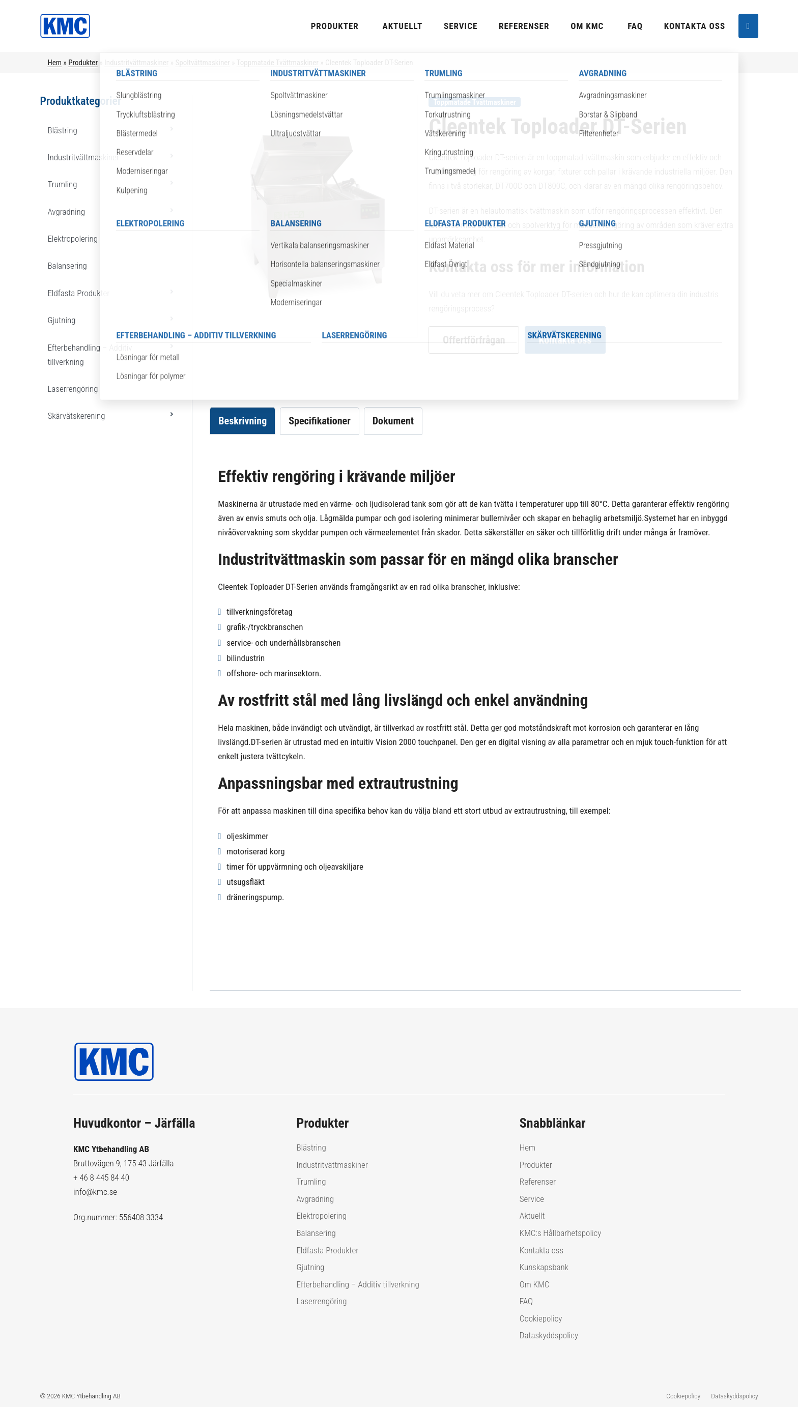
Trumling (62, 184)
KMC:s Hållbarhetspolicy (561, 1233)
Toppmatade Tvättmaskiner (278, 62)
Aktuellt (403, 26)
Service (460, 26)
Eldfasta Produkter (78, 293)
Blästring (62, 130)
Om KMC (587, 26)
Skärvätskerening (76, 416)
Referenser (524, 26)
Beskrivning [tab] (242, 421)
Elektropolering (72, 239)
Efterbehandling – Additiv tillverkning (89, 354)
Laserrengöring (72, 389)
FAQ (635, 26)
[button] (171, 128)
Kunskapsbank (544, 1267)
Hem (54, 62)
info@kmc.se (95, 1192)
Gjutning (61, 320)
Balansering (67, 266)
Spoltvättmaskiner (202, 62)
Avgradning (66, 212)
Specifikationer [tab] (320, 421)
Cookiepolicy (541, 1318)
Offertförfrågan (474, 340)
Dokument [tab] (393, 421)
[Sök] (748, 26)
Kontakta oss (694, 26)
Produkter (335, 26)
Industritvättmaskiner (136, 62)
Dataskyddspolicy (549, 1335)
